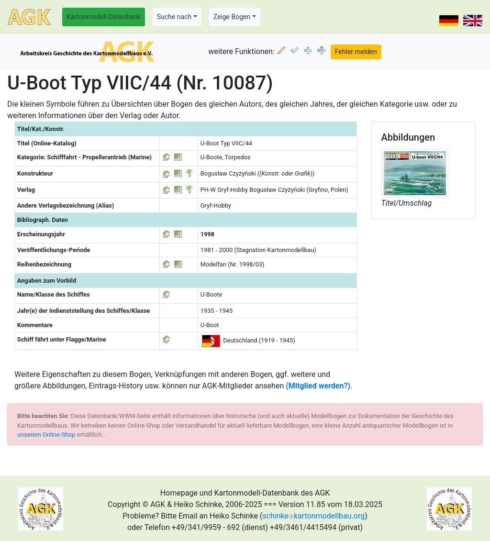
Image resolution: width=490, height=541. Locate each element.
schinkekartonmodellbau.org (313, 515)
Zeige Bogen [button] (232, 17)
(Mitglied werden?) (318, 385)
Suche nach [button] (174, 17)
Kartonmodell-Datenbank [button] (104, 17)
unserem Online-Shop (46, 434)
